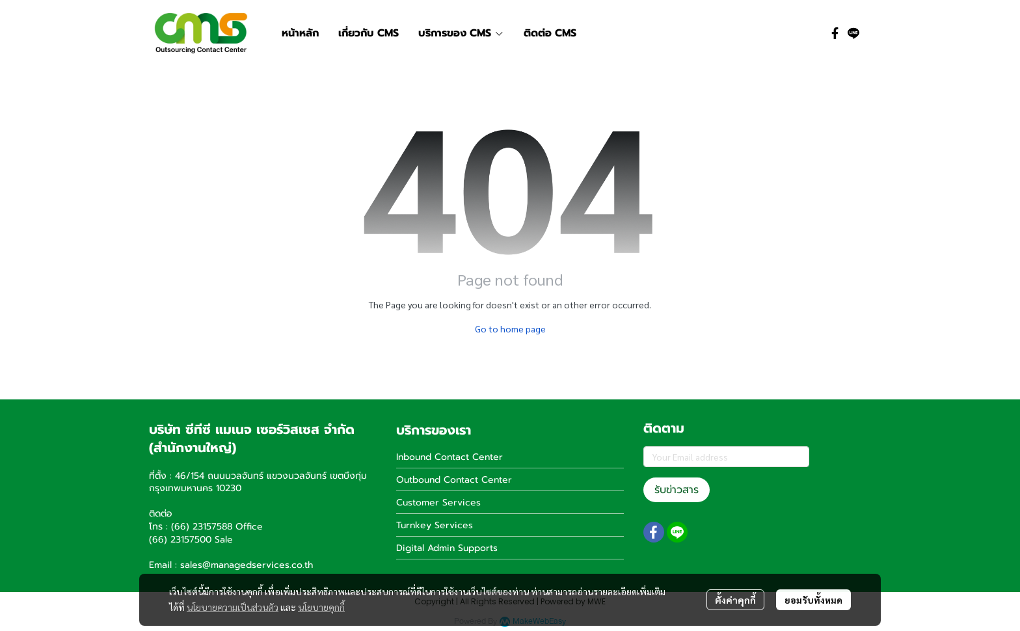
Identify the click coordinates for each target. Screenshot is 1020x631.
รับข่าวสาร (676, 490)
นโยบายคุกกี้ (321, 607)
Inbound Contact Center (449, 457)
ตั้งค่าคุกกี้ (735, 600)
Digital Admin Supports (447, 548)
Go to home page (510, 328)
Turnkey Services (434, 525)
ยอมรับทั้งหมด (813, 600)
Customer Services (438, 502)
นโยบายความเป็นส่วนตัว (232, 607)
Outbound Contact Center (454, 480)
